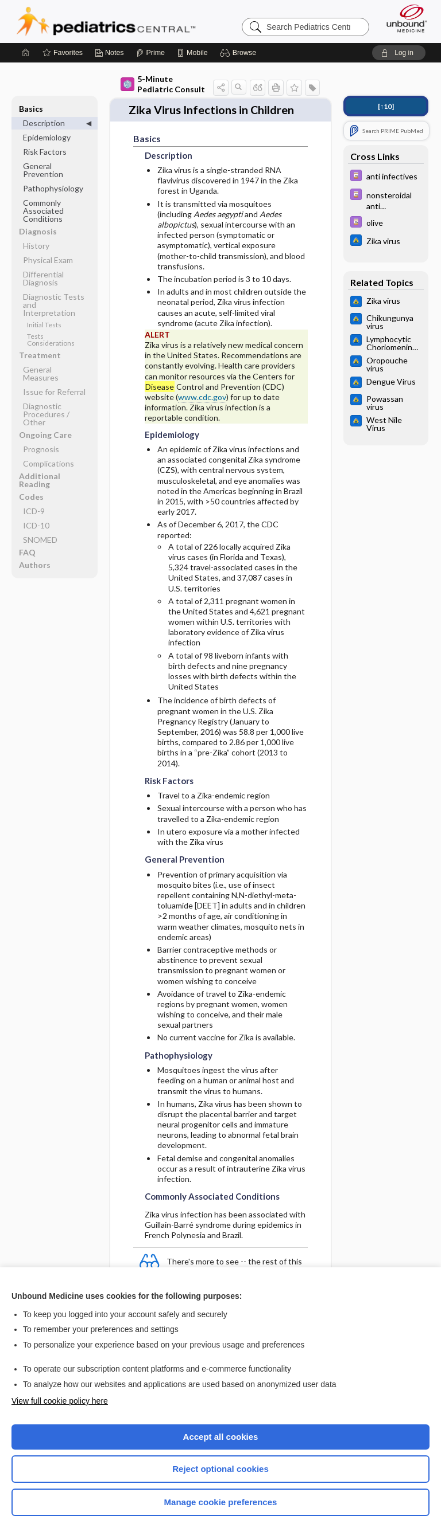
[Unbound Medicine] (403, 18)
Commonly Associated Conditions (43, 211)
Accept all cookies (220, 1437)
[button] (240, 52)
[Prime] (150, 52)
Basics (31, 108)
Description (44, 123)
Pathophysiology (53, 188)
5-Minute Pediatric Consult (163, 84)
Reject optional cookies (220, 1469)
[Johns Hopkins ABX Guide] (385, 241)
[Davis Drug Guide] (385, 176)
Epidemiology (47, 137)
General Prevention (43, 170)
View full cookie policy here (59, 1400)
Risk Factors (45, 151)
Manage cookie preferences (220, 1502)
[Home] (26, 52)
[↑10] (386, 106)
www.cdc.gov (202, 395)
